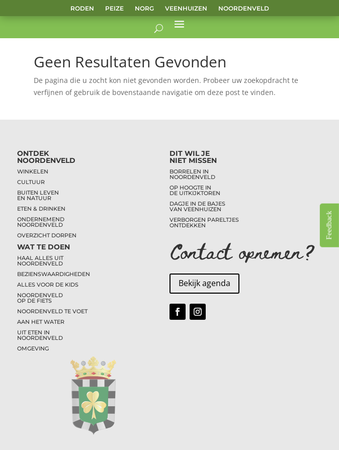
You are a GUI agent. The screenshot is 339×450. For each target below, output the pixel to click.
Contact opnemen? (242, 250)
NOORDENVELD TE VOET (52, 311)
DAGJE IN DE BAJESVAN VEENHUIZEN (197, 206)
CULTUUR (31, 182)
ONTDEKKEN (188, 225)
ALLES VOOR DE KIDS (47, 284)
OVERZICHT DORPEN (46, 235)
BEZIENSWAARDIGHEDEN (53, 274)
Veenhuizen (186, 8)
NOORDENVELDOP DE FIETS (40, 298)
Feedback (329, 225)
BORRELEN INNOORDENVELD (192, 174)
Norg (144, 8)
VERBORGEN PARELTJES (204, 219)
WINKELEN (32, 171)
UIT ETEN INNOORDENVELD (40, 335)
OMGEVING (33, 348)
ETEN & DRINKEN (41, 208)
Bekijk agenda (204, 283)
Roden (82, 8)
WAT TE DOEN (43, 246)
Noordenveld (243, 8)
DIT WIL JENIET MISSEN (193, 157)
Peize (114, 8)
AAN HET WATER (40, 321)
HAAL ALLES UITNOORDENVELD (40, 260)
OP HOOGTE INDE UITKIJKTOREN (195, 190)
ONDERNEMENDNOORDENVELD (40, 222)
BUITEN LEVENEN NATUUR (38, 195)
